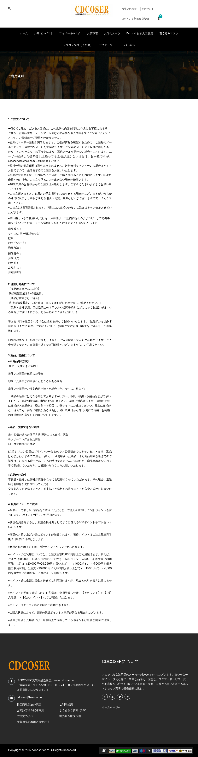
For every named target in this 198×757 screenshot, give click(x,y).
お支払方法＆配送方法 (30, 710)
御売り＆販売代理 (70, 716)
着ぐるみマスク (168, 33)
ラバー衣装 (128, 45)
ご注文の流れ (25, 716)
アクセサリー (107, 45)
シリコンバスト (43, 33)
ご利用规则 (66, 704)
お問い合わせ (129, 9)
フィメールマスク (70, 33)
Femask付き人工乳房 (139, 33)
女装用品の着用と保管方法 (33, 722)
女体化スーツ (112, 33)
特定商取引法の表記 (29, 704)
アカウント (147, 9)
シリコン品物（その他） (78, 45)
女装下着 (92, 33)
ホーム (24, 33)
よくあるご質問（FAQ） (74, 710)
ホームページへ (111, 707)
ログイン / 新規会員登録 (135, 19)
